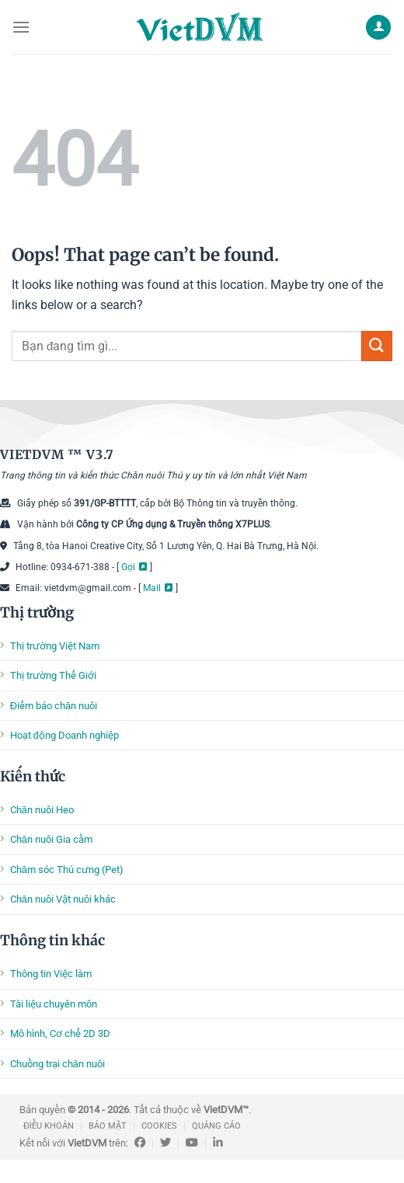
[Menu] (21, 27)
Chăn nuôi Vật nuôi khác (63, 899)
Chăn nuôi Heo (42, 810)
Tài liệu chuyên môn (53, 1004)
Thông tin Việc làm (51, 973)
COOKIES (159, 1126)
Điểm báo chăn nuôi (53, 706)
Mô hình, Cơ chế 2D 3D (60, 1033)
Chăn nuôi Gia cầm (51, 839)
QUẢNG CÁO (216, 1126)
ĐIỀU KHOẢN (48, 1126)
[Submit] (376, 346)
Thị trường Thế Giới (53, 675)
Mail (152, 588)
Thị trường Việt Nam (54, 646)
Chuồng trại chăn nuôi (57, 1064)
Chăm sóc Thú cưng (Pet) (67, 869)
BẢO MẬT (108, 1126)
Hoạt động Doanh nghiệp (64, 735)
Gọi (128, 567)
